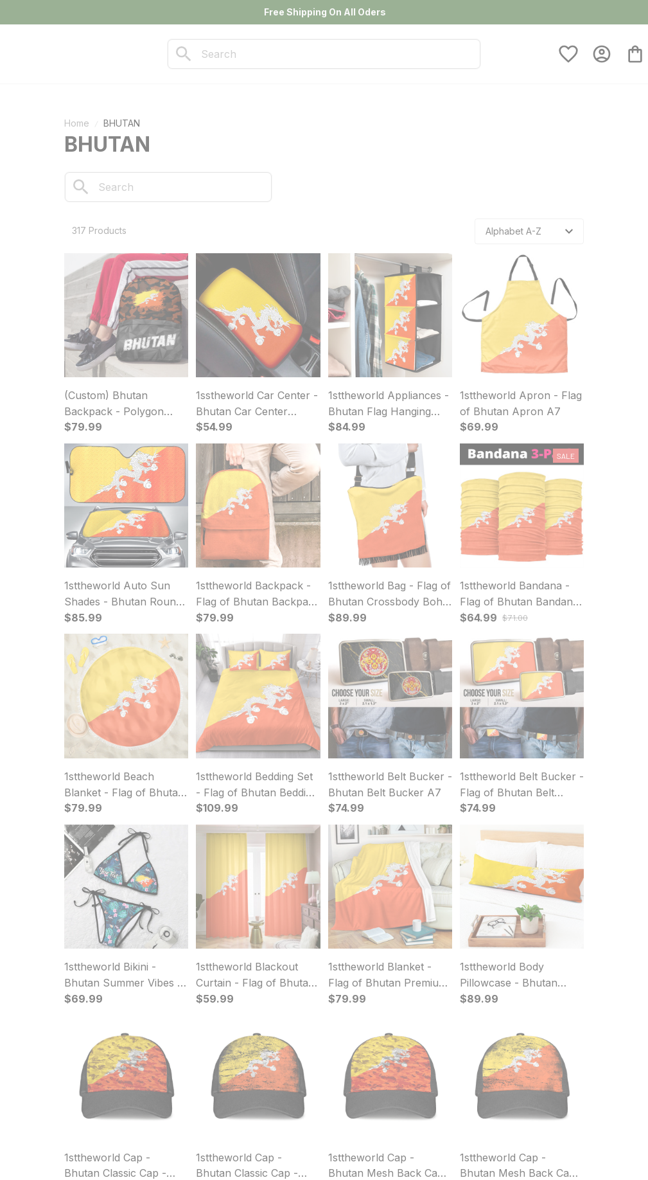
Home (76, 123)
